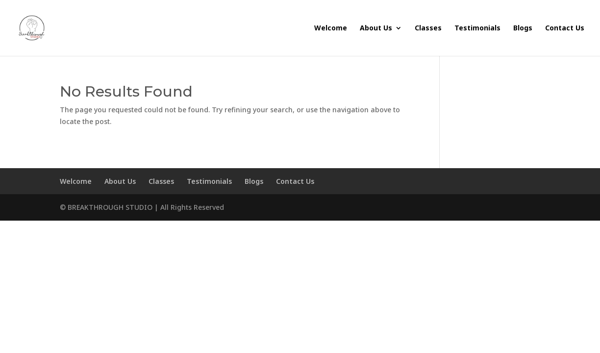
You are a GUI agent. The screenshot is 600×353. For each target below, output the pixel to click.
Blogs (522, 28)
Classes (428, 28)
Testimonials (477, 28)
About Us (376, 28)
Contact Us (564, 28)
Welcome (330, 28)
